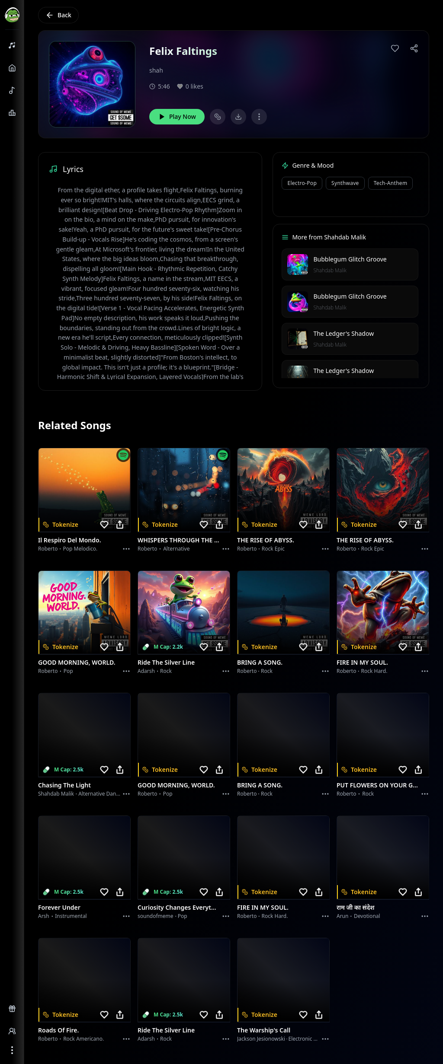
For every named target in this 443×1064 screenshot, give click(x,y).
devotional (367, 916)
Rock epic (273, 548)
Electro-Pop (302, 183)
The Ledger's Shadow (343, 333)
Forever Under (59, 907)
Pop (68, 671)
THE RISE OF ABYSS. (265, 540)
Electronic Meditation (314, 1038)
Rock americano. (83, 1038)
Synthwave (345, 183)
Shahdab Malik (329, 270)
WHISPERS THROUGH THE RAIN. (179, 540)
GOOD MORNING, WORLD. (77, 662)
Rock (166, 671)
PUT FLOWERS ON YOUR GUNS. (378, 785)
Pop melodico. (80, 548)
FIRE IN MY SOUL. (362, 662)
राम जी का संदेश (356, 907)
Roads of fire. (58, 1030)
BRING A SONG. (259, 662)
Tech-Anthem (391, 183)
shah (156, 70)
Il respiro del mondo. (69, 540)
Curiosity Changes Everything (179, 907)
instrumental (71, 916)
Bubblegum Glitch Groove (349, 259)
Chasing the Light (64, 785)
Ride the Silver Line (166, 662)
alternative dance (100, 793)
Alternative (176, 548)
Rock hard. (374, 671)
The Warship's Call (263, 1030)
